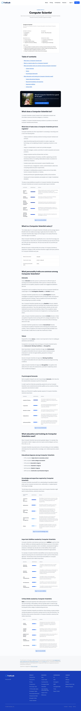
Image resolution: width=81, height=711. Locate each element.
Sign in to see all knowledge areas (40, 531)
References (43, 695)
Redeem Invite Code (70, 684)
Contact (67, 682)
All (54, 677)
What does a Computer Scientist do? (33, 60)
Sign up (77, 2)
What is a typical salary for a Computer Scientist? (36, 63)
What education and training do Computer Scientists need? (38, 76)
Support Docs (44, 692)
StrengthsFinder (56, 686)
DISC (54, 679)
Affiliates (67, 679)
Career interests (30, 68)
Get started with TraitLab (41, 103)
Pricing (51, 2)
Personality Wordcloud (34, 693)
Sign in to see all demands (40, 427)
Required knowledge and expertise (34, 81)
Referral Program (69, 686)
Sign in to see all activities (40, 220)
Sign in (70, 2)
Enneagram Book (45, 684)
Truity (54, 689)
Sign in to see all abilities (40, 591)
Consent (66, 706)
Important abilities (30, 84)
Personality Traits (33, 686)
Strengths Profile (33, 698)
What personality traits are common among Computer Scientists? (40, 65)
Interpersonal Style (33, 696)
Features (65, 2)
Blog (42, 677)
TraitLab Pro (32, 679)
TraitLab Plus (32, 677)
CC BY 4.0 (44, 661)
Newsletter (43, 686)
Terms (74, 706)
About (46, 2)
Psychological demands (31, 73)
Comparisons (32, 684)
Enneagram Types (33, 691)
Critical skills (29, 86)
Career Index (44, 679)
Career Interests (32, 700)
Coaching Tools (44, 682)
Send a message (34, 666)
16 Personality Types (33, 689)
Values (27, 71)
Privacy (70, 706)
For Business (57, 2)
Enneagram (56, 682)
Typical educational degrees (33, 79)
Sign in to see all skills (40, 651)
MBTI (54, 684)
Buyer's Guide (56, 691)
